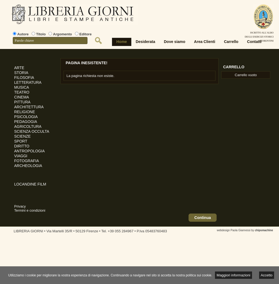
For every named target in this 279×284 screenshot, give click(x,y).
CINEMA (21, 97)
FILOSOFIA (24, 77)
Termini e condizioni (29, 210)
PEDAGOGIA (25, 121)
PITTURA (22, 102)
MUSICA (21, 87)
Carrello (231, 41)
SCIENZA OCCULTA (31, 131)
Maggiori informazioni (233, 275)
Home (121, 41)
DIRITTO (21, 146)
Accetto (266, 275)
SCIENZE (22, 136)
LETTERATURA (27, 82)
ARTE (19, 68)
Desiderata (145, 41)
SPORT (20, 141)
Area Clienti (204, 41)
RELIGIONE (24, 112)
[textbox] (50, 40)
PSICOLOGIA (26, 117)
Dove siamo (175, 41)
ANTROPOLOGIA (29, 151)
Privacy (20, 206)
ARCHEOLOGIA (28, 165)
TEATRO (21, 92)
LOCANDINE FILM (30, 184)
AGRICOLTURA (27, 126)
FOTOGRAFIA (26, 161)
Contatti (254, 41)
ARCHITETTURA (29, 107)
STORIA (21, 72)
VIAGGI (20, 156)
